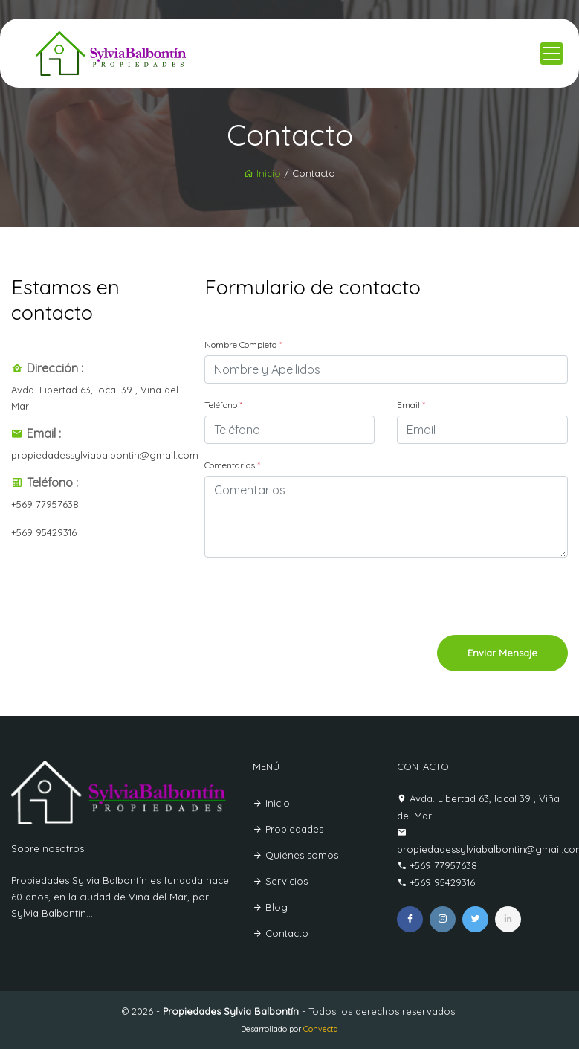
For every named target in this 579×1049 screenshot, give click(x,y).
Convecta (320, 1029)
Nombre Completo (243, 344)
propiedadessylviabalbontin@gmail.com (104, 455)
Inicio (262, 173)
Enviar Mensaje (502, 653)
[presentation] (455, 598)
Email (411, 404)
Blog (270, 907)
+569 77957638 (45, 504)
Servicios (280, 881)
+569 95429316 (44, 532)
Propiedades (288, 829)
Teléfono (223, 404)
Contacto (280, 933)
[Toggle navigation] (551, 53)
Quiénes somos (295, 855)
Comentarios (232, 465)
